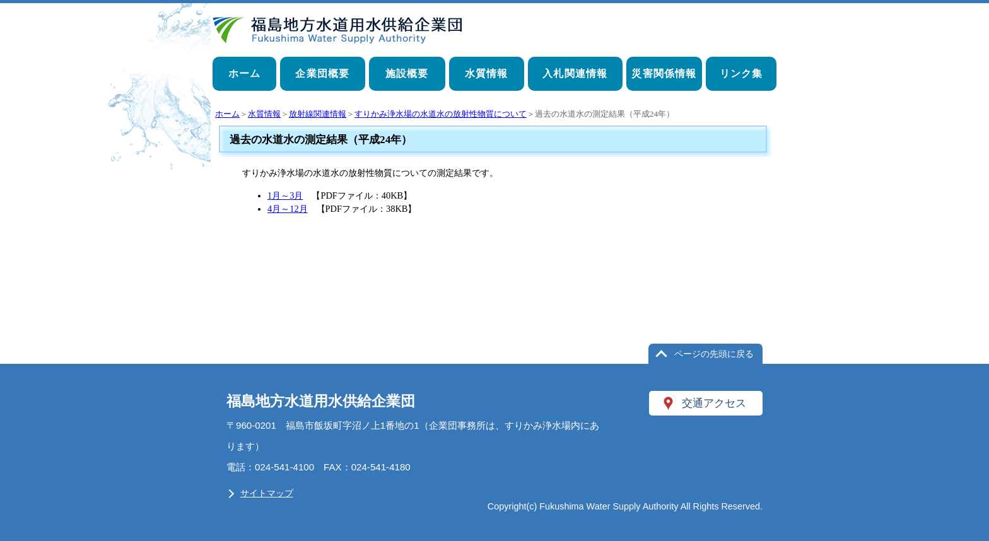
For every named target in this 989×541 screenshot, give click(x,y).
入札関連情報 (574, 73)
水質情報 (486, 73)
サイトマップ (266, 493)
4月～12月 (287, 209)
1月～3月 (285, 195)
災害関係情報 (663, 73)
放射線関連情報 (317, 114)
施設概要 (407, 73)
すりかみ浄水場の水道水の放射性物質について (440, 114)
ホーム (244, 73)
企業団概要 (322, 73)
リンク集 (741, 73)
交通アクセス (714, 403)
